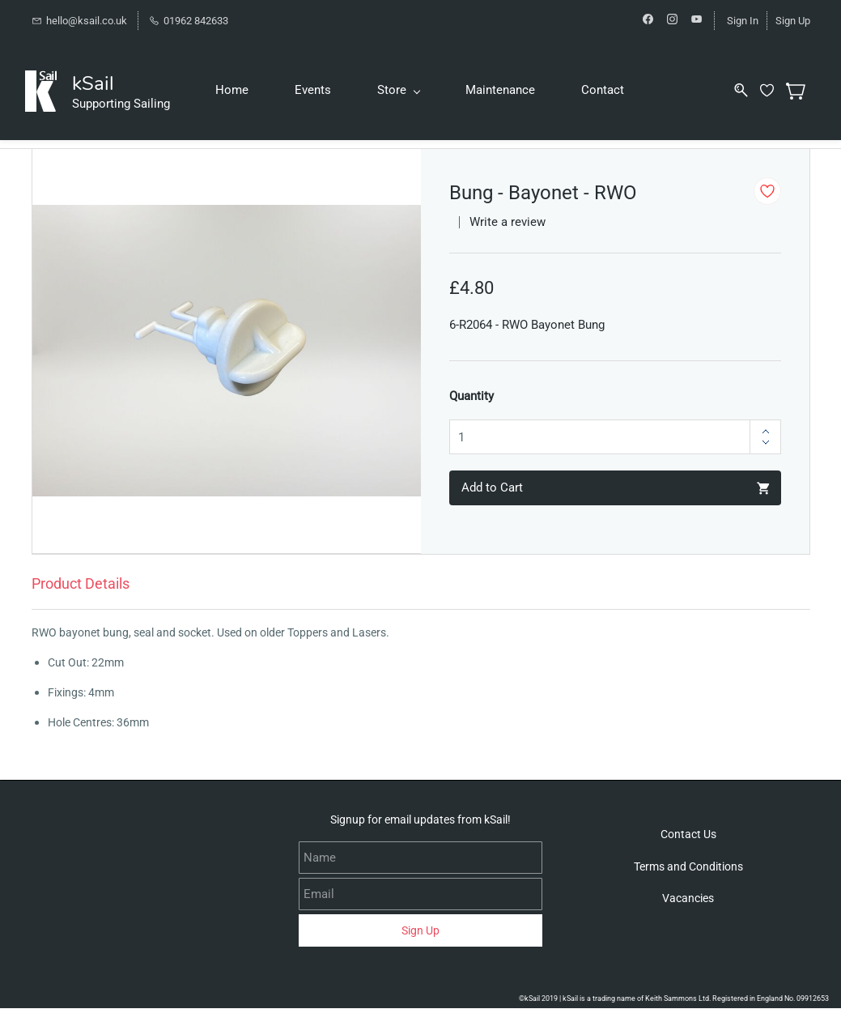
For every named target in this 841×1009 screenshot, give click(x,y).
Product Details (81, 583)
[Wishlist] (778, 90)
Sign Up (792, 21)
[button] (688, 835)
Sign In (742, 21)
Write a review (507, 222)
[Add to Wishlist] (767, 191)
